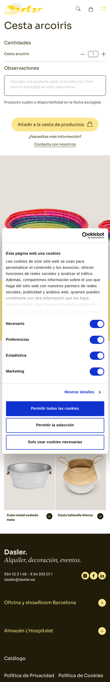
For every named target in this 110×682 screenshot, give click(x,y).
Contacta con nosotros (55, 144)
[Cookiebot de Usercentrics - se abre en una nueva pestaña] (81, 235)
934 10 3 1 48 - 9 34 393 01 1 (28, 574)
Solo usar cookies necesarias (55, 442)
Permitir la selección (55, 425)
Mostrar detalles (79, 392)
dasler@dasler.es (19, 579)
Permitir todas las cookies (55, 408)
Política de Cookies (80, 676)
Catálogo (15, 659)
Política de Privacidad (29, 676)
